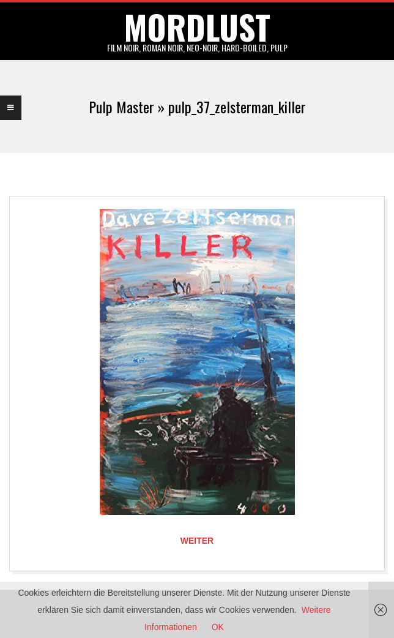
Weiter (197, 541)
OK (218, 627)
